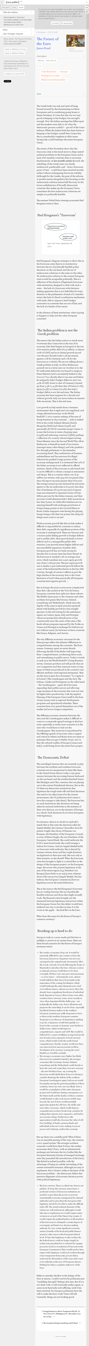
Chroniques (41, 32)
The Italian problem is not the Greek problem (21, 20)
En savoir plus (66, 23)
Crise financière (48, 71)
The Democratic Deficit (12, 22)
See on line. (47, 1317)
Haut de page (60, 1336)
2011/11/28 (52, 32)
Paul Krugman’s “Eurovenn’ (14, 17)
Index (14, 7)
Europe (63, 71)
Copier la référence (15, 49)
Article (21, 7)
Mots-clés (51, 60)
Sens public (6, 7)
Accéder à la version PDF (14, 74)
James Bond (43, 48)
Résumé (41, 60)
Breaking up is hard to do (13, 25)
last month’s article (63, 160)
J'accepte (55, 23)
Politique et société (50, 75)
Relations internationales (53, 79)
